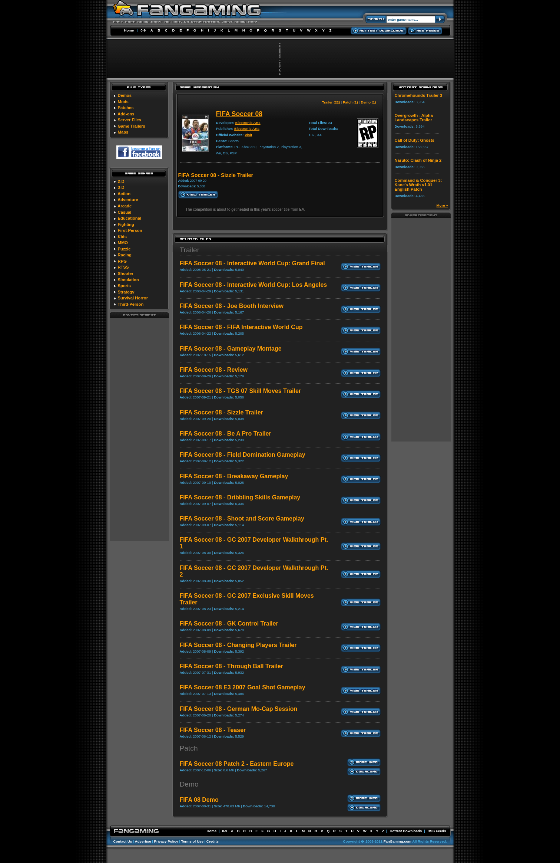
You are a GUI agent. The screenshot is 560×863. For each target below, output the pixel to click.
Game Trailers (131, 126)
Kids (122, 236)
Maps (123, 132)
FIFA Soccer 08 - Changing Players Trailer (238, 645)
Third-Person (131, 304)
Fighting (126, 224)
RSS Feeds (436, 831)
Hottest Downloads (406, 831)
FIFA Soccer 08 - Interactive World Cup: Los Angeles (253, 285)
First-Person (130, 230)
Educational (129, 218)
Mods (123, 101)
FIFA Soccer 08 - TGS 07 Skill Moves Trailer (240, 391)
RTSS (123, 267)
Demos (125, 95)
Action (123, 193)
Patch (189, 748)
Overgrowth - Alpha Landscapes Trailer (414, 117)
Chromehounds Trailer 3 (419, 95)
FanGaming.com (397, 841)
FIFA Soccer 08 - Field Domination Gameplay (242, 455)
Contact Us (122, 841)
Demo (189, 784)
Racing (125, 255)
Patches (126, 107)
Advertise (143, 841)
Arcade (124, 206)
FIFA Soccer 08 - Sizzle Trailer (221, 412)
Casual (125, 212)
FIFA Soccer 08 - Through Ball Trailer (231, 666)
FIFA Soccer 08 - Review (214, 370)
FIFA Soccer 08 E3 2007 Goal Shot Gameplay (242, 687)
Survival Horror (133, 298)
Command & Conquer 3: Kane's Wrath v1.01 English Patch (418, 184)
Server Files (129, 120)
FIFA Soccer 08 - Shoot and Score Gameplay (242, 518)
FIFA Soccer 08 (239, 114)
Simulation (128, 280)
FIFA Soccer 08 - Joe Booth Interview (232, 306)
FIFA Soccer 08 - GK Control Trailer (229, 623)
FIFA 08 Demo (199, 800)
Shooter (125, 273)
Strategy (126, 292)
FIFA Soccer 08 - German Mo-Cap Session (239, 709)
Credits (212, 841)
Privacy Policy (166, 841)
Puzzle (124, 249)
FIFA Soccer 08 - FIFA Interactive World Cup (241, 327)
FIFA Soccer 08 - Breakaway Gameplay (234, 476)
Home (129, 30)
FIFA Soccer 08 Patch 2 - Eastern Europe (237, 764)
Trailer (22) (331, 102)
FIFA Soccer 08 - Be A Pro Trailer (225, 433)
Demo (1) (368, 102)
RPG (122, 261)
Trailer (190, 250)
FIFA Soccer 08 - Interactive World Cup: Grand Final (252, 263)
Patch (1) (350, 102)
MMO (123, 242)
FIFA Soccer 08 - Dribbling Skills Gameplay (240, 497)
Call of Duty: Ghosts (415, 140)
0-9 (143, 30)
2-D (121, 181)
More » (442, 205)
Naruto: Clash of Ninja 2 (418, 160)
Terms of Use (192, 841)
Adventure (127, 199)
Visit (248, 135)
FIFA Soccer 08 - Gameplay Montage (231, 348)
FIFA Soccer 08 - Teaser (213, 730)
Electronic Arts (248, 123)
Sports (124, 285)
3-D (121, 187)
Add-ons (125, 114)
